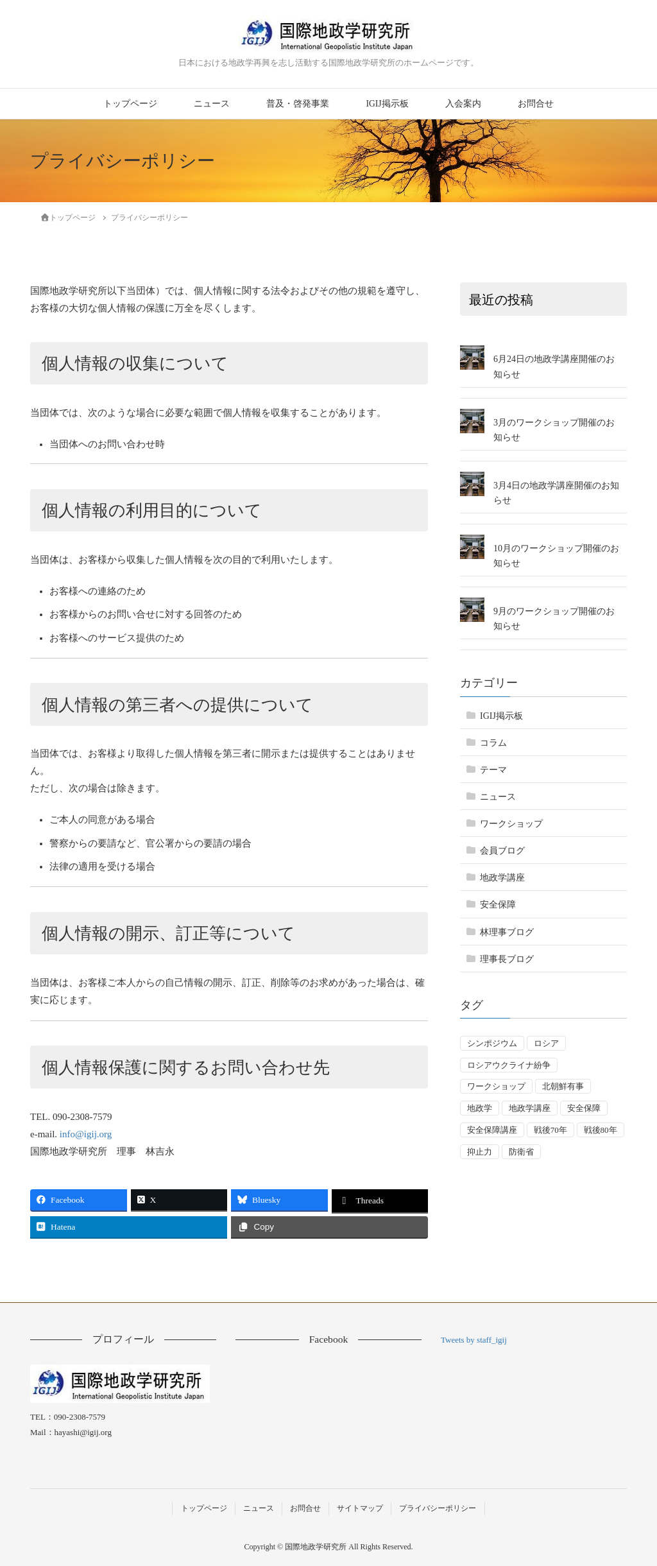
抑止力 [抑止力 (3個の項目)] (479, 1152)
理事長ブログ (507, 959)
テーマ (493, 770)
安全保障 (498, 904)
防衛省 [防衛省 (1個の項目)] (521, 1152)
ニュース (212, 103)
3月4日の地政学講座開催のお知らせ (556, 493)
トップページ (130, 103)
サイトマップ (360, 1508)
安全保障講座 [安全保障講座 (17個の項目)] (492, 1130)
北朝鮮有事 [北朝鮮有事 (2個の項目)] (563, 1086)
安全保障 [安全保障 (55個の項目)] (584, 1108)
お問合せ (536, 103)
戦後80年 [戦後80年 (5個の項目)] (600, 1130)
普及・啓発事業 (297, 103)
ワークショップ (511, 824)
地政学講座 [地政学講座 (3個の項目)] (529, 1108)
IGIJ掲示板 (387, 103)
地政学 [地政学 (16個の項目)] (479, 1108)
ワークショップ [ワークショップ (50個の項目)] (496, 1086)
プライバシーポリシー (437, 1508)
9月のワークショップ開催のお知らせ (554, 619)
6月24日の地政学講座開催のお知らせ (554, 366)
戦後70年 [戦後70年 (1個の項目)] (550, 1130)
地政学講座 (502, 877)
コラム (493, 743)
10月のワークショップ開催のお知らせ (556, 556)
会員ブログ (502, 851)
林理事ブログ (507, 932)
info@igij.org (86, 1134)
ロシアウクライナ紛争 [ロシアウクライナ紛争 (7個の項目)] (508, 1065)
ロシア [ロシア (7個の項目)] (546, 1043)
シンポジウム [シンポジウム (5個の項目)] (492, 1043)
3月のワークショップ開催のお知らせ (554, 430)
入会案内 (463, 103)
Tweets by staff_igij (474, 1340)
